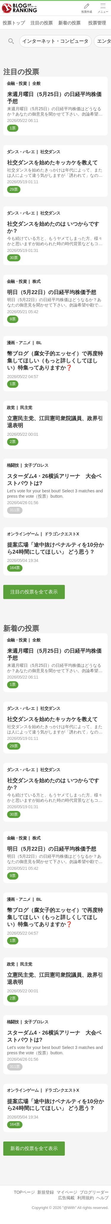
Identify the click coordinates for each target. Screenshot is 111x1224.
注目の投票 (41, 22)
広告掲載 (66, 1197)
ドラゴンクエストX (61, 534)
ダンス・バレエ (21, 151)
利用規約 (85, 1197)
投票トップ (14, 22)
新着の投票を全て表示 (34, 1148)
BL (39, 342)
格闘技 (13, 465)
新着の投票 (69, 22)
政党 (11, 407)
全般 (36, 83)
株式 (36, 281)
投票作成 (86, 12)
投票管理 (97, 22)
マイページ (67, 1192)
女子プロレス (36, 465)
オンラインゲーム (23, 534)
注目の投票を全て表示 (34, 591)
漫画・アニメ (19, 342)
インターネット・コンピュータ (55, 41)
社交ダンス (50, 151)
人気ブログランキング (20, 8)
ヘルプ (102, 1197)
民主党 (26, 407)
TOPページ (24, 1192)
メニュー (103, 12)
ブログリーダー (94, 1192)
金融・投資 (17, 83)
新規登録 (45, 1192)
